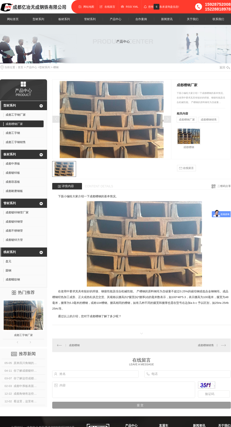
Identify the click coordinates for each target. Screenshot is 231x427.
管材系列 (90, 19)
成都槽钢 (188, 147)
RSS (128, 6)
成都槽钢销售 (209, 119)
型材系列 (38, 19)
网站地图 (88, 6)
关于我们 (192, 19)
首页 (20, 67)
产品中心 (115, 19)
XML (135, 6)
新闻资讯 (167, 19)
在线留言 (109, 6)
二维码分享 (224, 186)
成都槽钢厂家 (187, 119)
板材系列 (64, 19)
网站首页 (13, 19)
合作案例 (141, 19)
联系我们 (218, 19)
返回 (224, 67)
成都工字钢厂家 (23, 335)
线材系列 (9, 252)
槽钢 (56, 67)
